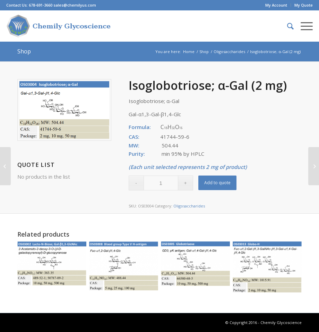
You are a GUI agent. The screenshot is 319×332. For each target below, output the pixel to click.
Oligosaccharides (229, 51)
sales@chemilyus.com (74, 5)
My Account (276, 5)
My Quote (303, 5)
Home (189, 51)
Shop (24, 51)
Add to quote (217, 183)
